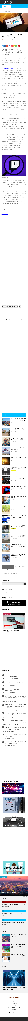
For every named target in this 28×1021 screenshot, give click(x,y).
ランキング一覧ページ (22, 896)
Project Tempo (10, 313)
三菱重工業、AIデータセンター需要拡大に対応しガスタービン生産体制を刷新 (15, 675)
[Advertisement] (14, 259)
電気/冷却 (13, 731)
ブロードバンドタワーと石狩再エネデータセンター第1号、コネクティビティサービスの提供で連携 (15, 721)
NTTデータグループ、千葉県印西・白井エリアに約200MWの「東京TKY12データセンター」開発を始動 (15, 698)
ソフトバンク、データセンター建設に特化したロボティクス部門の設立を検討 (15, 742)
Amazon (4, 313)
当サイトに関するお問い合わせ (14, 1007)
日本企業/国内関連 (15, 678)
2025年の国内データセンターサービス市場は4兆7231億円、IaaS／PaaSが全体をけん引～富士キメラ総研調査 (15, 706)
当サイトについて (14, 1001)
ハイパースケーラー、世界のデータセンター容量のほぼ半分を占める (15, 735)
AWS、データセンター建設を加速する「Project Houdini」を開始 (15, 690)
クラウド (6, 6)
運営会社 (14, 1009)
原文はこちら (5, 214)
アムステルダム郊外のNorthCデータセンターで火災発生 (15, 682)
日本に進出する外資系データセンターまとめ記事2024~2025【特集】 (15, 714)
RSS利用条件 (14, 1003)
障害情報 (13, 685)
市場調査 (12, 738)
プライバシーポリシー (13, 1005)
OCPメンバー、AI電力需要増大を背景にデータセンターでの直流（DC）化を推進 (15, 728)
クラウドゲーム (19, 313)
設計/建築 (13, 692)
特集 (12, 717)
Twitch (14, 313)
